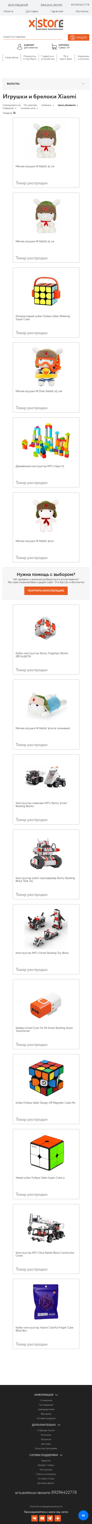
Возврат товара (46, 1465)
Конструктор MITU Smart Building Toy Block (42, 952)
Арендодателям (46, 1409)
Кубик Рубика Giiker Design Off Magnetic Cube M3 (45, 1102)
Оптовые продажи (46, 1418)
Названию (9, 108)
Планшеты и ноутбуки (29, 57)
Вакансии (46, 1439)
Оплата (8, 11)
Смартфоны (12, 57)
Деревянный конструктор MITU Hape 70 (40, 466)
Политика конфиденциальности (46, 1506)
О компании (46, 1400)
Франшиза (46, 1414)
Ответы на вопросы (46, 1474)
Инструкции (46, 1469)
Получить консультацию (46, 590)
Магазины (46, 1435)
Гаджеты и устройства (47, 57)
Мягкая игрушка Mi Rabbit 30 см (35, 166)
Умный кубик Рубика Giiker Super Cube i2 (40, 1177)
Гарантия (57, 11)
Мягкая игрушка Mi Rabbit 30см (34, 541)
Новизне (47, 105)
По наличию (30, 105)
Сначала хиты (29, 108)
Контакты (82, 11)
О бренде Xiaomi (46, 1430)
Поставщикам (46, 1405)
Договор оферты (46, 1483)
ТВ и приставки (66, 57)
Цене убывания (68, 105)
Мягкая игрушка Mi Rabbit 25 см (35, 241)
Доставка (32, 11)
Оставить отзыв (46, 1478)
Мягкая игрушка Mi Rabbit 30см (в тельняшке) (43, 728)
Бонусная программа (46, 1448)
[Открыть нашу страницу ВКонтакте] (83, 1515)
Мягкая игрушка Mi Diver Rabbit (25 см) (39, 391)
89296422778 (80, 4)
